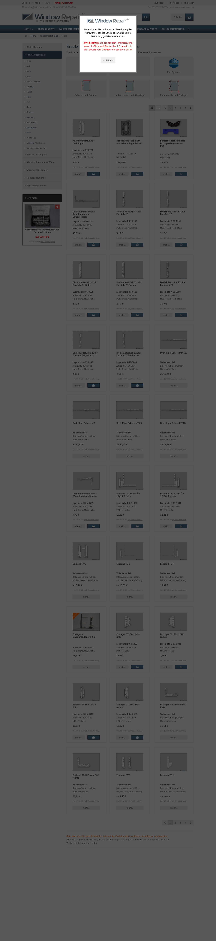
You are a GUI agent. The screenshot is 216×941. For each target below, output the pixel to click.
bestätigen (108, 60)
